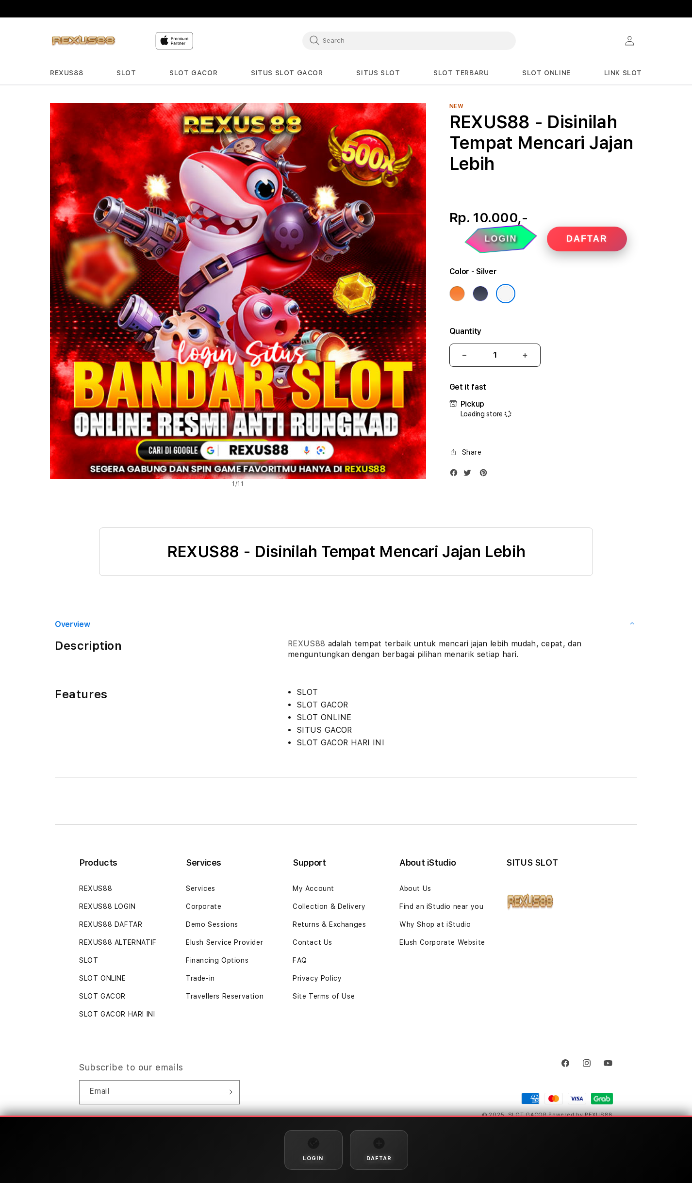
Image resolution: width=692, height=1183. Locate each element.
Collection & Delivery (329, 906)
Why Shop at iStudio (435, 924)
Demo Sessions (212, 924)
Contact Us (312, 942)
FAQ (300, 960)
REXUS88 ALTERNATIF (118, 942)
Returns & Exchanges (329, 924)
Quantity (465, 331)
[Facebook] (456, 475)
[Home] (83, 40)
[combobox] (409, 40)
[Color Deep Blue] (480, 293)
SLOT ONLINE (102, 978)
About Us (415, 888)
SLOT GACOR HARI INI (117, 1014)
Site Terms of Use (324, 996)
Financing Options (217, 960)
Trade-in (200, 978)
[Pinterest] (486, 475)
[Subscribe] (228, 1092)
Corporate (203, 906)
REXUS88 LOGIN (107, 906)
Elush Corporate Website (442, 942)
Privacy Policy (317, 978)
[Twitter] (470, 475)
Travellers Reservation (225, 996)
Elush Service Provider (224, 942)
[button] (66, 73)
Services (200, 888)
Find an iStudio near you (441, 906)
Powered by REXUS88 (580, 1115)
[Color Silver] (505, 293)
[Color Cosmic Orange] (457, 293)
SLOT (88, 960)
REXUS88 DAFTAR (110, 924)
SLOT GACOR (102, 996)
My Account (313, 888)
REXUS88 (306, 643)
